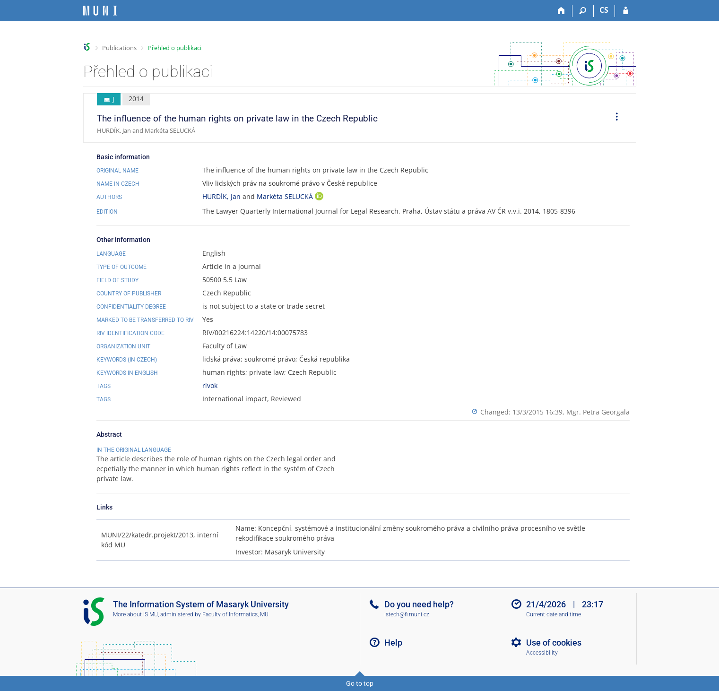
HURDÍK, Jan (221, 196)
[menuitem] (614, 118)
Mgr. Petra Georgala (598, 411)
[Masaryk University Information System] (100, 10)
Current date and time (553, 614)
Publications (119, 47)
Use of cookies (553, 643)
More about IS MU (135, 614)
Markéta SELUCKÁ (286, 196)
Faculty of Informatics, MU (235, 614)
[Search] (583, 11)
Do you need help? (419, 604)
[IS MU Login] (625, 11)
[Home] (561, 11)
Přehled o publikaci (174, 47)
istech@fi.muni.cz (406, 614)
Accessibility (542, 652)
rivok (209, 385)
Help (393, 643)
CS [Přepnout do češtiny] (603, 10)
